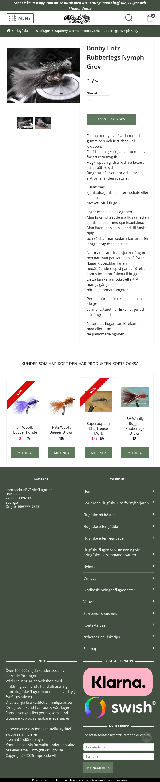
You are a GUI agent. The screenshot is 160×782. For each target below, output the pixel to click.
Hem (119, 491)
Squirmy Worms (67, 31)
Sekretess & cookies (119, 613)
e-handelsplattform (79, 780)
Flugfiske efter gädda (119, 526)
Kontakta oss (119, 625)
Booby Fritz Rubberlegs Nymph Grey (111, 31)
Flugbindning (80, 8)
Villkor (119, 601)
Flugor (133, 2)
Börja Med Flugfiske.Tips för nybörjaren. (119, 503)
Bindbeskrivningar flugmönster (119, 590)
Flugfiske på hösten (119, 514)
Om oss (119, 578)
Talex (50, 780)
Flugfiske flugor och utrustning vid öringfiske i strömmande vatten (119, 552)
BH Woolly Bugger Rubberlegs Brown (134, 426)
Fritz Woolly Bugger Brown (61, 430)
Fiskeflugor (42, 31)
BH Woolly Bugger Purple (25, 430)
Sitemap (119, 648)
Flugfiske (118, 2)
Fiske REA (30, 2)
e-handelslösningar (116, 780)
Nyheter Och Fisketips (119, 637)
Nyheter (119, 566)
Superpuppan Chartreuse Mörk (98, 428)
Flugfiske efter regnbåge (119, 538)
